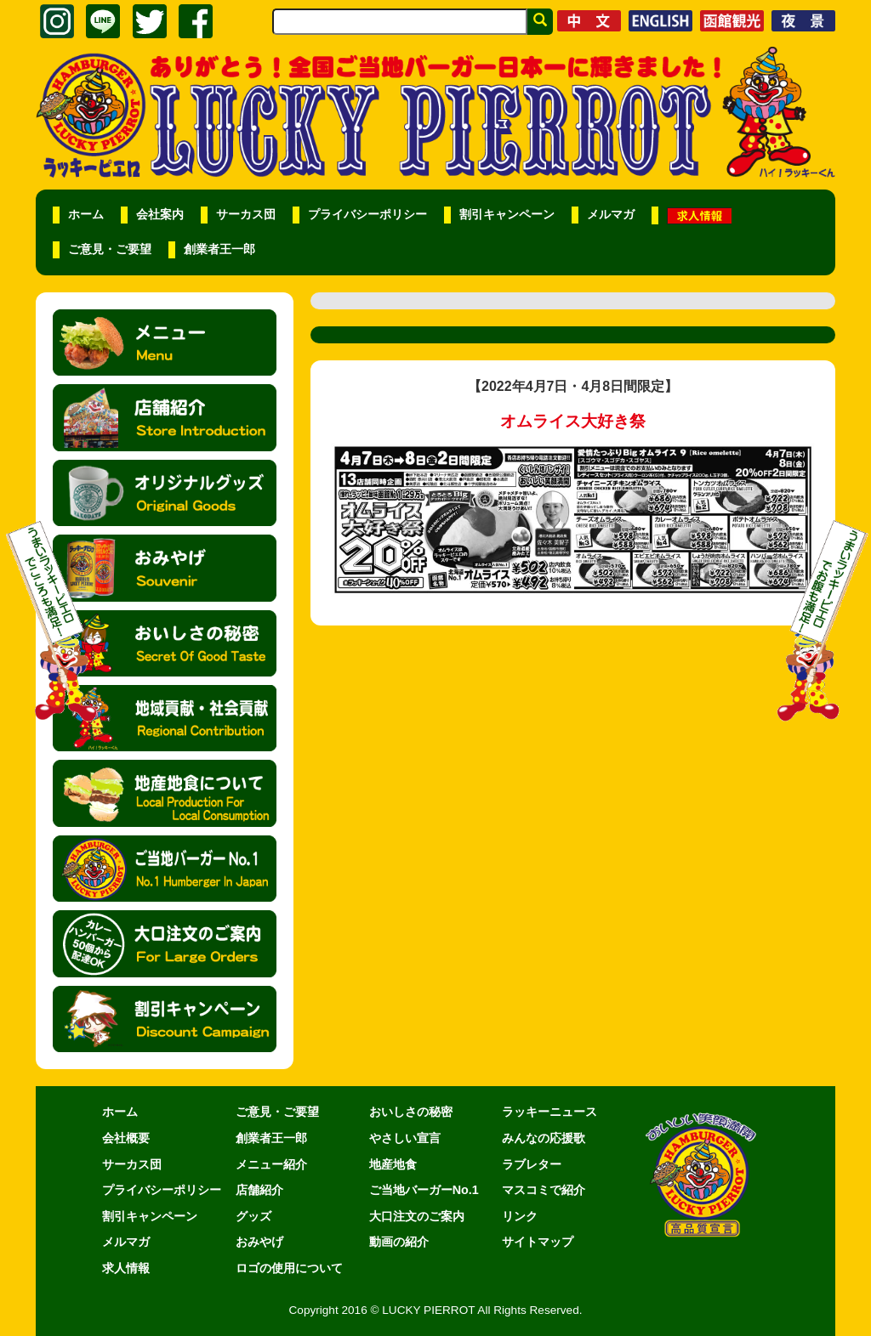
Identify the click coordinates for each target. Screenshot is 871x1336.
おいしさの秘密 (411, 1111)
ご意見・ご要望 (109, 249)
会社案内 (160, 214)
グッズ (253, 1216)
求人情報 (126, 1268)
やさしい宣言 (405, 1138)
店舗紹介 (259, 1190)
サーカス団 (246, 214)
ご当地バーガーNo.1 (424, 1190)
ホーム (86, 214)
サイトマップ (537, 1241)
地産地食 (393, 1164)
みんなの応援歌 (543, 1138)
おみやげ (259, 1241)
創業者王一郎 (219, 249)
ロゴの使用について (289, 1268)
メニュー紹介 (271, 1164)
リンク (520, 1216)
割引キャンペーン (507, 214)
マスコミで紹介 (543, 1190)
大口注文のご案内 (416, 1216)
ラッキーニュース (549, 1111)
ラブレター (531, 1164)
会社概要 (126, 1138)
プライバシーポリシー (367, 214)
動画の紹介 (399, 1241)
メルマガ (611, 214)
